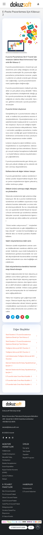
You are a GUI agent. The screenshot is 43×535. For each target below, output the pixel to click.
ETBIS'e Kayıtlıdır (18, 527)
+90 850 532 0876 (8, 422)
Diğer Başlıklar (21, 329)
